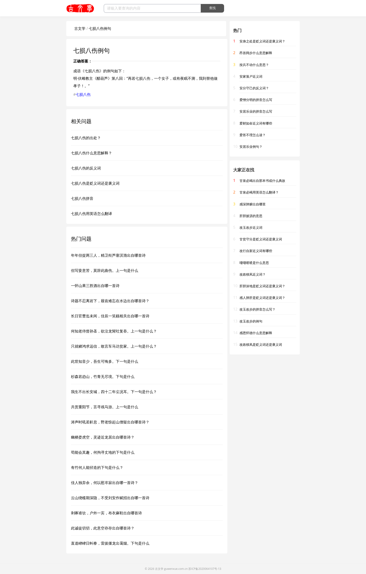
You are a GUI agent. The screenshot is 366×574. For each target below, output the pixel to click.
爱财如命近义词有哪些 (255, 123)
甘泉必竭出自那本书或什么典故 (262, 180)
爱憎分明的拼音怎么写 (255, 99)
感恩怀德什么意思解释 (255, 333)
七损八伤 (83, 94)
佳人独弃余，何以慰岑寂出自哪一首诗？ (104, 482)
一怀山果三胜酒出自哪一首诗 (95, 285)
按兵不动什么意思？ (254, 64)
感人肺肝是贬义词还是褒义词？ (262, 297)
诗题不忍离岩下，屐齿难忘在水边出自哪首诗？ (110, 300)
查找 (212, 8)
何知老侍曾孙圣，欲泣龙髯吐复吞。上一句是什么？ (114, 331)
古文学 (79, 28)
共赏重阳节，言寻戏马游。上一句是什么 (104, 406)
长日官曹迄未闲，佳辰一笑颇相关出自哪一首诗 (110, 315)
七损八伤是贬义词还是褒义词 (95, 183)
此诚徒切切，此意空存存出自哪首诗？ (102, 528)
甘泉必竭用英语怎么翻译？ (259, 192)
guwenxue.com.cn (176, 569)
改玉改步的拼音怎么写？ (257, 309)
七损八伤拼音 (82, 198)
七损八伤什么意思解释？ (91, 153)
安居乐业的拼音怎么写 (255, 111)
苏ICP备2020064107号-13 (204, 569)
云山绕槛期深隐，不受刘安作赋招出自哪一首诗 (110, 497)
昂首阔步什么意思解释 (255, 53)
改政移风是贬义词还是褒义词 (260, 344)
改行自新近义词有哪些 (255, 251)
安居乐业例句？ (250, 146)
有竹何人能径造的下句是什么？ (97, 467)
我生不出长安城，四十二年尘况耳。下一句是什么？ (114, 391)
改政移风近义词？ (252, 274)
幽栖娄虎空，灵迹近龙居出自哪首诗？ (102, 437)
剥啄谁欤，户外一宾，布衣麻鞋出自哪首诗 (106, 512)
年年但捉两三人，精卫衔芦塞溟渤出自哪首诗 (108, 255)
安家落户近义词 (250, 76)
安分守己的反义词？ (254, 88)
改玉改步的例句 (250, 321)
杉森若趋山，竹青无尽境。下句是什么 (102, 376)
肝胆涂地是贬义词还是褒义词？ (262, 286)
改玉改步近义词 (250, 227)
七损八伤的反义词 (86, 168)
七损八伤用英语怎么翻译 (91, 213)
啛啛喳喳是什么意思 (254, 262)
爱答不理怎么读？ (252, 135)
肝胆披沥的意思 (250, 216)
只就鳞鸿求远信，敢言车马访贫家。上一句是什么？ (114, 346)
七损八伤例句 (100, 28)
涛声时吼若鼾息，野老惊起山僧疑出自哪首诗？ (110, 422)
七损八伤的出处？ (86, 137)
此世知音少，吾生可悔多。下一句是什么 (104, 361)
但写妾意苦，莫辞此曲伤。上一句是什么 (104, 270)
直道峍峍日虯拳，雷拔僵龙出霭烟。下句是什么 (110, 543)
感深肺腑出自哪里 (252, 204)
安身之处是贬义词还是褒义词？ (262, 41)
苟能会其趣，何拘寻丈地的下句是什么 (102, 452)
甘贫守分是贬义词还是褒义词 (260, 239)
